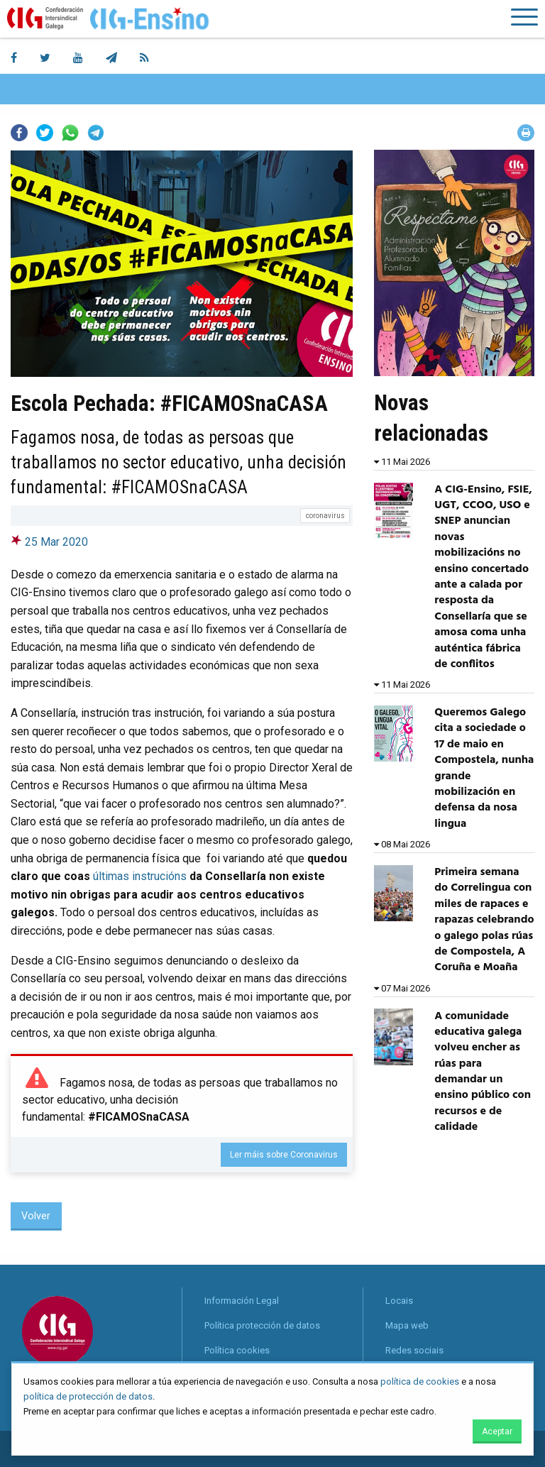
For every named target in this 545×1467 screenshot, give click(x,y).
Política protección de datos (262, 1325)
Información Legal (241, 1300)
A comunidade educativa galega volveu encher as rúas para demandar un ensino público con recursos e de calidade (482, 1072)
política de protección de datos (88, 1396)
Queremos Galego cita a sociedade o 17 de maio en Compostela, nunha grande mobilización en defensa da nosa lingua (484, 768)
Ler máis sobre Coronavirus (284, 1155)
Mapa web (407, 1325)
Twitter (44, 132)
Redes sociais (414, 1350)
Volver (35, 1216)
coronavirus (325, 516)
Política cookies (237, 1350)
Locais (399, 1300)
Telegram (95, 132)
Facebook (19, 132)
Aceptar (497, 1431)
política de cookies (419, 1381)
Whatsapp (70, 132)
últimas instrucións (140, 876)
